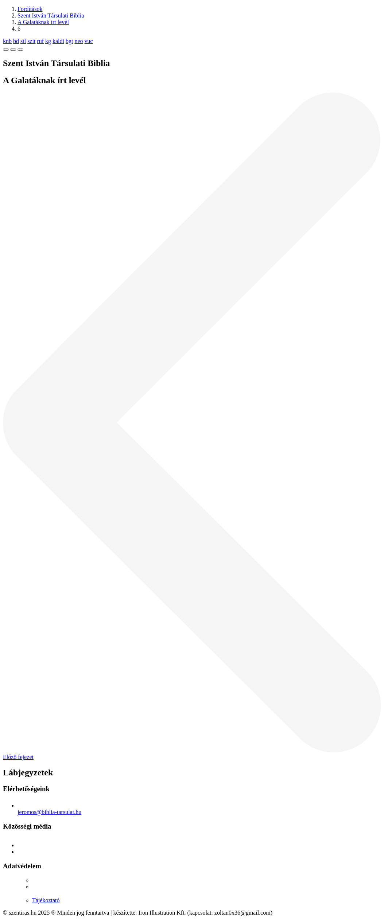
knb (7, 41)
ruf (40, 41)
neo (78, 41)
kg (48, 41)
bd (16, 41)
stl (23, 41)
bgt (69, 41)
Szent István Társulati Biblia (51, 15)
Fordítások (30, 9)
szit (31, 41)
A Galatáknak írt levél (43, 22)
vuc (89, 41)
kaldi (58, 41)
